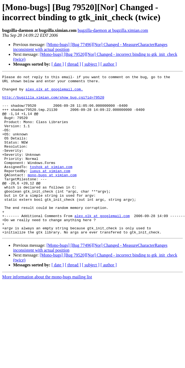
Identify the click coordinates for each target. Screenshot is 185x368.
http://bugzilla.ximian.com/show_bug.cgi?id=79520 (53, 102)
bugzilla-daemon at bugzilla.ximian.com (113, 30)
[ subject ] (90, 64)
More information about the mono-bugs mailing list (47, 308)
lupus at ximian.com (50, 190)
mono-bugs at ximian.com (52, 195)
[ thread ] (73, 64)
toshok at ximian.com (51, 185)
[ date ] (57, 64)
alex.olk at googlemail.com (102, 244)
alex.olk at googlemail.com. (54, 92)
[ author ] (109, 64)
